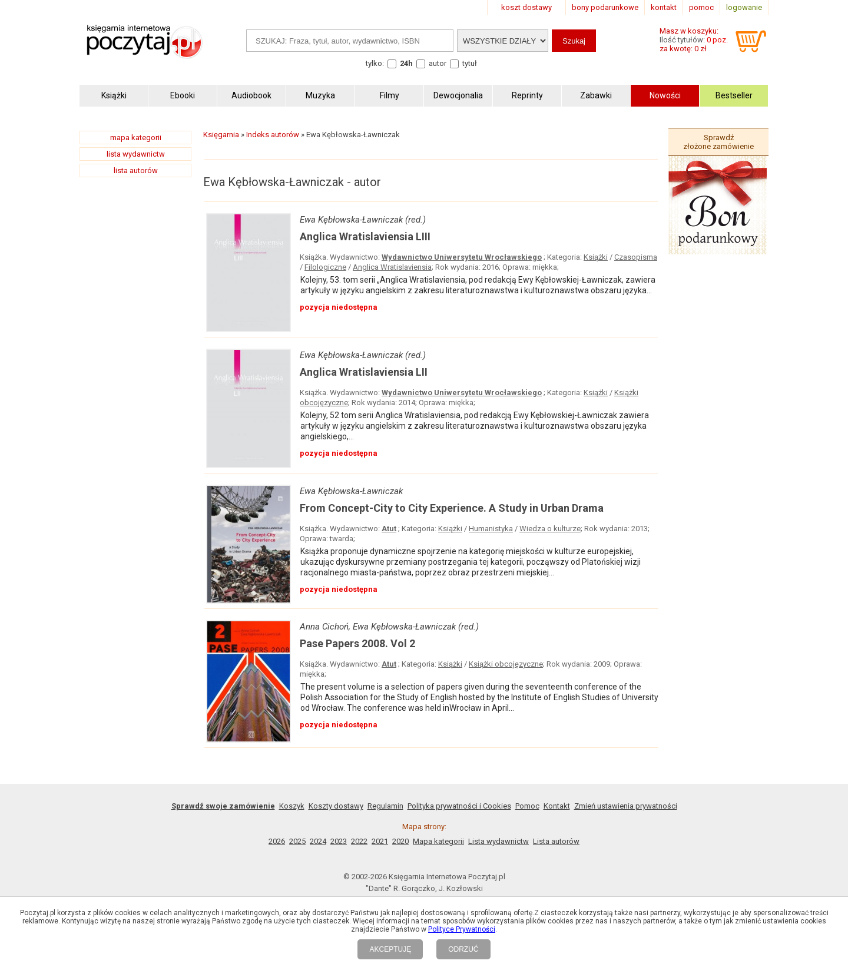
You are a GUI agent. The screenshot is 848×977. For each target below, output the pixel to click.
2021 (380, 841)
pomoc (701, 7)
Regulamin (385, 806)
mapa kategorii (135, 137)
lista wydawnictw (136, 154)
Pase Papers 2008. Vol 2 (357, 643)
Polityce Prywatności (461, 929)
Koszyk (291, 806)
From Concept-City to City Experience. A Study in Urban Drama (452, 508)
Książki (596, 257)
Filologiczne (325, 267)
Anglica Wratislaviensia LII (364, 372)
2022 (359, 841)
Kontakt (557, 806)
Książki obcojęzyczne (506, 664)
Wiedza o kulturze (550, 528)
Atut (389, 528)
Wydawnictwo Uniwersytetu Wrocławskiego (462, 257)
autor (437, 63)
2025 (297, 841)
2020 (400, 841)
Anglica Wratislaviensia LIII (365, 236)
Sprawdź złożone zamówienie (718, 142)
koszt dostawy (526, 7)
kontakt (664, 7)
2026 (277, 841)
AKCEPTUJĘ (390, 949)
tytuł (469, 63)
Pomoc (527, 806)
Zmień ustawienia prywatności (625, 806)
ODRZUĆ (463, 949)
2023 (338, 841)
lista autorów (136, 170)
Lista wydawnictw (498, 841)
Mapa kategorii (438, 841)
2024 (318, 841)
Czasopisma (635, 257)
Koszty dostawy (336, 806)
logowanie (744, 7)
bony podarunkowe (605, 7)
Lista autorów (556, 841)
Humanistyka (491, 528)
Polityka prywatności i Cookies (459, 806)
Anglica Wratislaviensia (392, 267)
